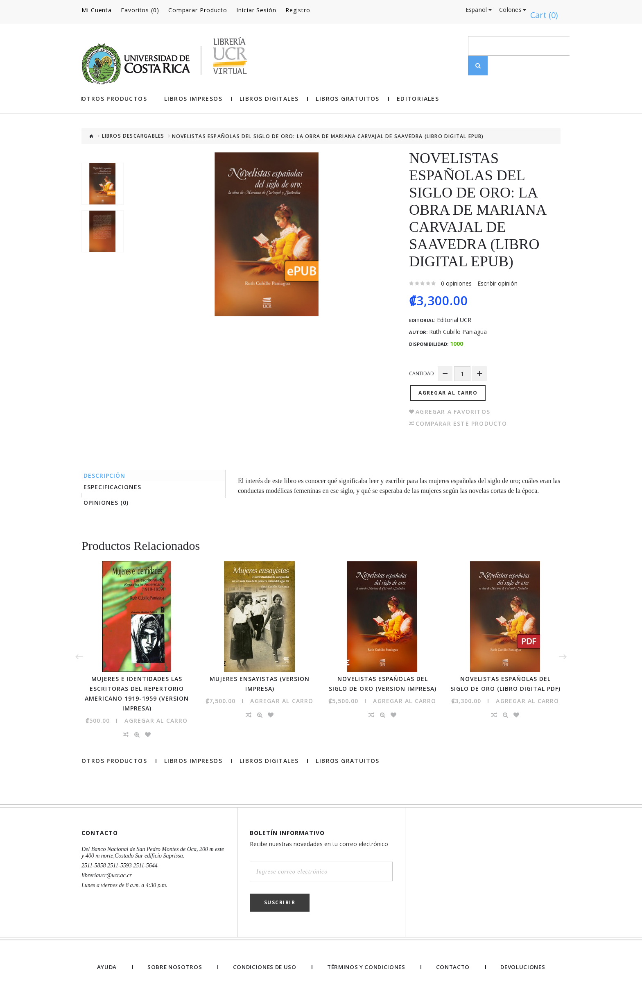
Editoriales (418, 94)
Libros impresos (193, 94)
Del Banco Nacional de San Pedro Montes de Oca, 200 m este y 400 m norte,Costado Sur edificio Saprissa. (152, 852)
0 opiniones (456, 279)
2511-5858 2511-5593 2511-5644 (119, 865)
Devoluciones (523, 966)
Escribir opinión (497, 279)
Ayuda (105, 966)
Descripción (108, 468)
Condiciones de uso (262, 966)
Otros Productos (114, 94)
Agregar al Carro (450, 384)
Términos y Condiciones (366, 966)
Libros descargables (133, 132)
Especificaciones (116, 482)
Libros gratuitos (347, 94)
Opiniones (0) (110, 501)
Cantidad (421, 368)
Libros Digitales (269, 94)
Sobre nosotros (171, 966)
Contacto (454, 966)
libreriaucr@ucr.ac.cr (106, 875)
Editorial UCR (454, 315)
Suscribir (280, 902)
